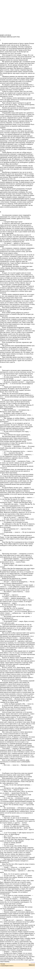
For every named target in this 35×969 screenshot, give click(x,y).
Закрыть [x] (32, 965)
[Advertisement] (17, 17)
